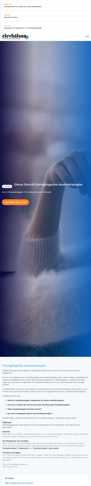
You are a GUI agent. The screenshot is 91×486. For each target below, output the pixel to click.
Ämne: (5, 192)
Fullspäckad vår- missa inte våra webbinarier (22, 7)
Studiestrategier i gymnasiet (46, 448)
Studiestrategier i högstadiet (15, 448)
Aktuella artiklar (10, 17)
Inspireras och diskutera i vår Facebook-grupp (23, 28)
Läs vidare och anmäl (15, 202)
